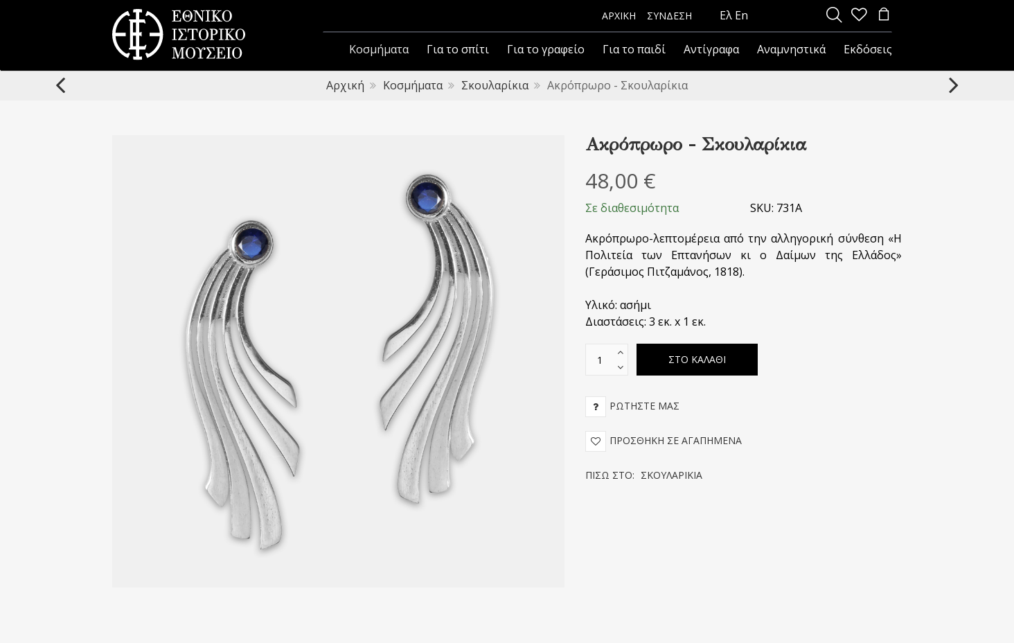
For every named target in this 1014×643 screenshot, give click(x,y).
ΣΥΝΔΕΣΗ (669, 15)
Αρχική (345, 85)
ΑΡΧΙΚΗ (619, 15)
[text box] (600, 359)
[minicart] (883, 15)
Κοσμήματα (413, 85)
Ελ (726, 15)
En (741, 15)
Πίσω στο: (643, 475)
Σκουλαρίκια (494, 85)
